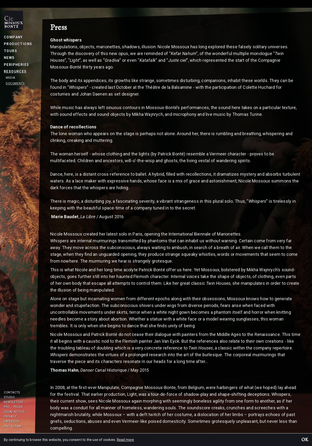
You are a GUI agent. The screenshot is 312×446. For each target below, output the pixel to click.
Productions (18, 44)
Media (10, 77)
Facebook (12, 421)
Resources (15, 71)
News (9, 58)
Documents (15, 83)
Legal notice (14, 411)
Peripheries (16, 65)
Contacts (12, 392)
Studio (9, 397)
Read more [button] (125, 440)
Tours (10, 51)
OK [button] (304, 440)
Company (13, 37)
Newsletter (13, 402)
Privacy (10, 416)
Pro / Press (13, 407)
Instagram (12, 426)
